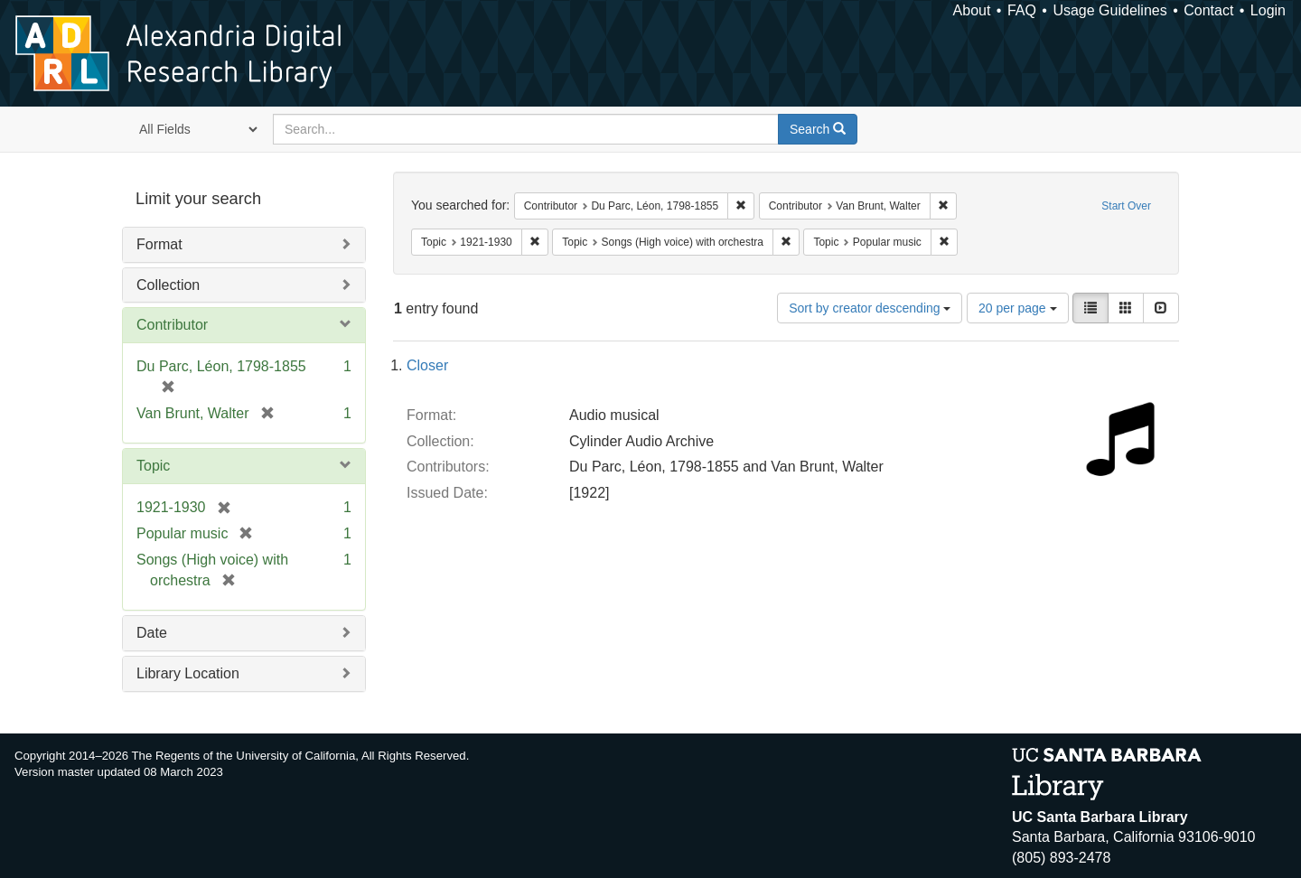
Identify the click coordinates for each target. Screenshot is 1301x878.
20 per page (1017, 308)
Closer (427, 365)
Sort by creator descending (869, 308)
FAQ (1021, 10)
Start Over (1126, 206)
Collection (168, 285)
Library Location (187, 673)
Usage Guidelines (1109, 10)
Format (159, 244)
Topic (153, 465)
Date (151, 632)
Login (1268, 10)
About (972, 10)
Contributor (172, 324)
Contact (1208, 10)
